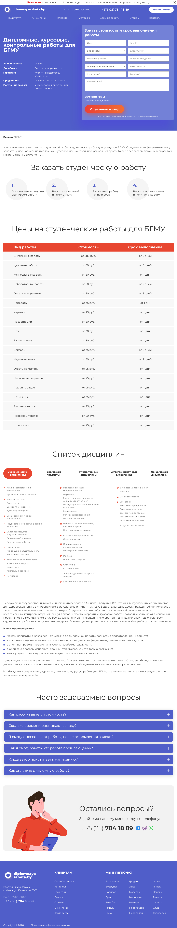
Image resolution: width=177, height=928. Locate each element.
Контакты (155, 17)
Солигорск (159, 913)
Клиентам (63, 17)
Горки (109, 913)
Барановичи (113, 881)
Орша (156, 881)
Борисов (111, 892)
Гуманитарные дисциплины (88, 473)
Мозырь (134, 902)
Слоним (157, 902)
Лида (132, 886)
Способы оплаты (64, 881)
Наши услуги (14, 17)
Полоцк (157, 892)
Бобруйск (111, 886)
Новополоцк (136, 913)
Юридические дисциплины (159, 473)
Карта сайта (61, 913)
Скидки (58, 897)
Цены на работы (110, 17)
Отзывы (134, 17)
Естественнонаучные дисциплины (124, 473)
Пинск (157, 886)
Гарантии (60, 892)
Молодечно (136, 897)
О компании (39, 17)
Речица (157, 897)
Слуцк (156, 907)
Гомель (110, 907)
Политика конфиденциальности (50, 925)
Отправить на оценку (104, 109)
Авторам (84, 17)
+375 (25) (115, 9)
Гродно (133, 881)
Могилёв (134, 892)
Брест (109, 897)
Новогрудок (136, 907)
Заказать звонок (161, 9)
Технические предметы (53, 473)
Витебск (111, 902)
